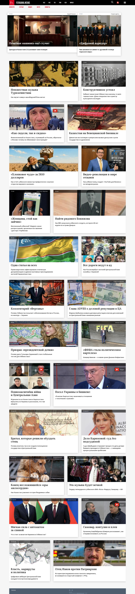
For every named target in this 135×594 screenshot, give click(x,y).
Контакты (13, 589)
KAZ (44, 3)
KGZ (50, 3)
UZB (67, 3)
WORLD (73, 3)
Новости (12, 7)
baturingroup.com (80, 592)
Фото (39, 7)
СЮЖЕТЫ (48, 7)
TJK (55, 3)
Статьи (21, 7)
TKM (61, 3)
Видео (31, 7)
